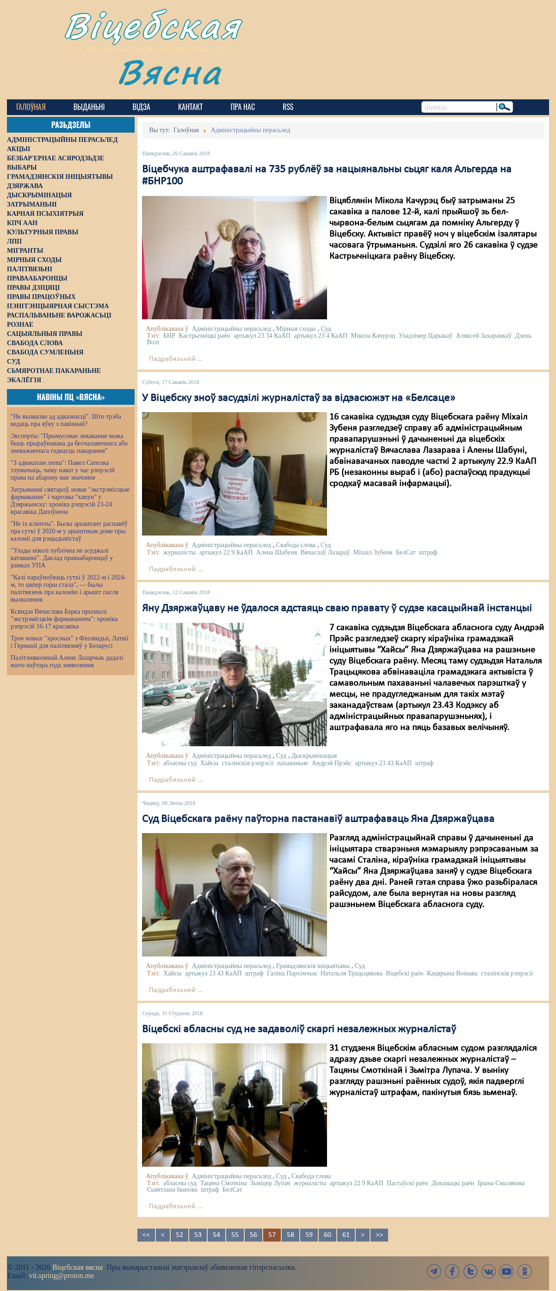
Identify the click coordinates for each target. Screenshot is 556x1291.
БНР (169, 335)
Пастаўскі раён (407, 1183)
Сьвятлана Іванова (172, 1189)
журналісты (179, 552)
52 (179, 1235)
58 (290, 1235)
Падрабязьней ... (176, 359)
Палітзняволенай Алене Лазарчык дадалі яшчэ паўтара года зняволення (67, 661)
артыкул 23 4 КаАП (320, 335)
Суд (326, 328)
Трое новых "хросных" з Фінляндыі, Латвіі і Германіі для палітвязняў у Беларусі (70, 642)
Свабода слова (295, 545)
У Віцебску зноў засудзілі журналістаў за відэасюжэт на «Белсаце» (298, 398)
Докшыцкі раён (453, 1183)
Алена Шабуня (276, 552)
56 (253, 1235)
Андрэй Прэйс (332, 763)
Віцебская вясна (77, 1267)
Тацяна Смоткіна (223, 1183)
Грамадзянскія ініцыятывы (313, 965)
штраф (428, 552)
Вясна (169, 71)
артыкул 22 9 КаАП (226, 552)
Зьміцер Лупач (270, 1183)
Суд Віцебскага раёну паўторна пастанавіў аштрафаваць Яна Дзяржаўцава (318, 819)
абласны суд (180, 763)
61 (346, 1235)
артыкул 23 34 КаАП (262, 335)
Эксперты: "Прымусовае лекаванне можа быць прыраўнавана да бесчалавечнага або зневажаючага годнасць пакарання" (69, 443)
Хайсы (209, 763)
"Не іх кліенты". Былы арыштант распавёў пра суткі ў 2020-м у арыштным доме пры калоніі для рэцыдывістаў (69, 531)
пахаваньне (292, 763)
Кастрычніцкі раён (204, 335)
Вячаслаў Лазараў (325, 552)
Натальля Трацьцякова (352, 973)
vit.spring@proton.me (61, 1275)
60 (327, 1235)
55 (235, 1235)
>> (379, 1235)
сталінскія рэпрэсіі (248, 763)
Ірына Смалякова (501, 1183)
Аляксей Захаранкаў (484, 335)
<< (146, 1235)
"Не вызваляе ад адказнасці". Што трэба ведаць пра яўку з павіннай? (66, 420)
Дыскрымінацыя (314, 755)
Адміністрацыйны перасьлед (232, 328)
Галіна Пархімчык (292, 973)
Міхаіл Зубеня (373, 552)
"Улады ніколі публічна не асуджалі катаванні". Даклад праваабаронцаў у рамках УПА (62, 558)
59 (309, 1235)
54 (216, 1235)
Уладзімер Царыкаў (425, 335)
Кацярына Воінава (452, 973)
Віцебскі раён (404, 973)
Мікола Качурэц (373, 335)
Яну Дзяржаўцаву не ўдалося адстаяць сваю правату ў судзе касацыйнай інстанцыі (337, 608)
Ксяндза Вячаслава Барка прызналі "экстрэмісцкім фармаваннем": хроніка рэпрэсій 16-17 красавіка (64, 619)
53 (198, 1235)
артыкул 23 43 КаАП (383, 763)
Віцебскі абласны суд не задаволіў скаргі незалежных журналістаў (299, 1029)
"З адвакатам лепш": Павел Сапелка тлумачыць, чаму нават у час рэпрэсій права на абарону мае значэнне (63, 470)
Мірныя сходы (296, 328)
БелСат (406, 552)
